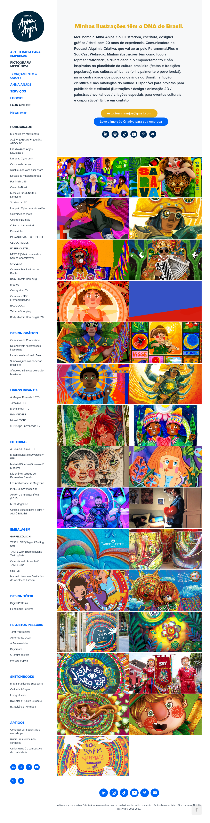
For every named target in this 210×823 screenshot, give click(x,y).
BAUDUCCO (17, 305)
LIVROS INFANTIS (24, 390)
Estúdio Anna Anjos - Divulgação (22, 150)
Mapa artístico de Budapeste (26, 683)
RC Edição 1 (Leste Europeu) (26, 701)
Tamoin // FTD (18, 403)
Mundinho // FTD (19, 408)
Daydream (16, 649)
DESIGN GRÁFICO (24, 333)
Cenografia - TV (19, 290)
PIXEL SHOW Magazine (23, 489)
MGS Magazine (19, 504)
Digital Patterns (19, 603)
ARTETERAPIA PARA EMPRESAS (25, 54)
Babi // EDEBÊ (18, 414)
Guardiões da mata (21, 214)
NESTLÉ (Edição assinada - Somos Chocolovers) (25, 256)
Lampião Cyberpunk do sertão (27, 208)
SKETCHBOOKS (22, 676)
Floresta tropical (19, 660)
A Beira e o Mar (19, 643)
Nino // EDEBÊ (18, 420)
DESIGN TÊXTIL (22, 596)
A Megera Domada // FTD (25, 397)
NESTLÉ (14, 570)
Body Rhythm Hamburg (23, 279)
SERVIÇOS (18, 91)
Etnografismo (17, 695)
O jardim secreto (19, 655)
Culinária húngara (20, 689)
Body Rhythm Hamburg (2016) (27, 317)
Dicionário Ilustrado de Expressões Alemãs (23, 475)
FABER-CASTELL (20, 248)
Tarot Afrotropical (20, 632)
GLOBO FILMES (19, 242)
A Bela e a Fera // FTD (22, 449)
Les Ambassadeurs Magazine (27, 483)
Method (14, 284)
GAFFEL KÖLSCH (20, 536)
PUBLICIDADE (21, 126)
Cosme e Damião (20, 219)
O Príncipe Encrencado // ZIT (26, 426)
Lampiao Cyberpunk (21, 158)
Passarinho (16, 231)
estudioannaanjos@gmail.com (129, 113)
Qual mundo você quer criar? (26, 170)
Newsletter (18, 112)
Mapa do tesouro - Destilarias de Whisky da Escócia (27, 578)
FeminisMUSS (18, 181)
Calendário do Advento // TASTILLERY (24, 563)
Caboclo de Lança (20, 164)
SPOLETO (16, 263)
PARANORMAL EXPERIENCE (27, 237)
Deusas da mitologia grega (25, 176)
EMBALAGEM (20, 529)
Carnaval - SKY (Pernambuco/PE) (20, 298)
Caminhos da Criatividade (25, 340)
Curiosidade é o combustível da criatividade (26, 750)
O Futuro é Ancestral (22, 225)
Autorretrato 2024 (20, 637)
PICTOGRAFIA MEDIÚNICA (20, 64)
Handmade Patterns (21, 609)
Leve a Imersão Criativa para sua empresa (131, 121)
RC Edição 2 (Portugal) (23, 706)
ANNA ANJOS (20, 84)
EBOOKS (16, 98)
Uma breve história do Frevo (26, 355)
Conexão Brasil (18, 187)
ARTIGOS (17, 722)
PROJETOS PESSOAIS (26, 624)
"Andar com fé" (18, 202)
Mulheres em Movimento (24, 134)
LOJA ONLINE (20, 105)
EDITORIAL (18, 442)
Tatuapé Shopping (20, 311)
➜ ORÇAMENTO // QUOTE (23, 76)
